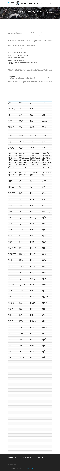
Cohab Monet (43, 150)
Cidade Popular (43, 146)
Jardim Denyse (20, 258)
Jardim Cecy (9, 233)
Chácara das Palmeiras (44, 124)
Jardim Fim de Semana (32, 281)
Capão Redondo (20, 118)
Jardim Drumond (44, 269)
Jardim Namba (20, 354)
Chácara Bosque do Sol (21, 123)
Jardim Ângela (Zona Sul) (21, 203)
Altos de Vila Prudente (44, 105)
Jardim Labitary (32, 318)
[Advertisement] (30, 26)
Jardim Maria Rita (20, 338)
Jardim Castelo (10, 232)
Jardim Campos (20, 228)
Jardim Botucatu (32, 221)
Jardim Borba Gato (10, 221)
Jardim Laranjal (43, 319)
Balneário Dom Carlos (21, 107)
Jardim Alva (20, 197)
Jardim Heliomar (32, 294)
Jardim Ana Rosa (10, 202)
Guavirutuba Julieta (10, 185)
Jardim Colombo (10, 240)
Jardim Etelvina (43, 277)
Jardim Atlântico (10, 209)
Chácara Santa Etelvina (11, 133)
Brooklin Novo (20, 113)
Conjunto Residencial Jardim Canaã (12, 170)
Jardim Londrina (32, 325)
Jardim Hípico (43, 295)
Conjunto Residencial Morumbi (45, 170)
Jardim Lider (9, 324)
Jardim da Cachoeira (21, 246)
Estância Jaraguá (32, 178)
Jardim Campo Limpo (44, 227)
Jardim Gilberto (10, 287)
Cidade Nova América (44, 145)
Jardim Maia (9, 331)
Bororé (9, 112)
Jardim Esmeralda (10, 276)
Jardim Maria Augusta (10, 336)
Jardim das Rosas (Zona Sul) (11, 257)
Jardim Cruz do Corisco (21, 245)
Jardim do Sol (10, 263)
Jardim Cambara (44, 226)
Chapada (20, 138)
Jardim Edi (31, 270)
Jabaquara (20, 190)
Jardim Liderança (21, 324)
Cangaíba (9, 117)
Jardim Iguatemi (20, 300)
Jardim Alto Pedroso (10, 197)
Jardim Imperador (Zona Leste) (45, 300)
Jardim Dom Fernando (44, 263)
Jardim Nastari (43, 354)
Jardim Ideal (9, 300)
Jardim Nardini (31, 354)
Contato (42, 3)
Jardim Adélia (43, 191)
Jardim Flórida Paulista (32, 282)
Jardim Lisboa (20, 325)
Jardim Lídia (31, 324)
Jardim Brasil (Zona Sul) (11, 222)
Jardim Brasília (31, 222)
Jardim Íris (20, 306)
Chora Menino (31, 138)
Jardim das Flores (44, 251)
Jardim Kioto (20, 318)
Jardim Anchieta (32, 202)
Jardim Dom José (10, 264)
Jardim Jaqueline (32, 312)
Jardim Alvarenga (32, 197)
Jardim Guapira (43, 289)
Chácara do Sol (31, 125)
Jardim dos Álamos (21, 265)
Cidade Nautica (10, 145)
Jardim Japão (20, 312)
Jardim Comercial (44, 240)
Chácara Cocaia (43, 123)
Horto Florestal (43, 185)
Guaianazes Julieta (10, 184)
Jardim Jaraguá (43, 312)
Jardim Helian (20, 294)
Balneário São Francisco (44, 107)
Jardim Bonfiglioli (32, 220)
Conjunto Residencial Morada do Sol (34, 170)
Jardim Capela (43, 228)
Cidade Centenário (32, 139)
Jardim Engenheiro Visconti (33, 275)
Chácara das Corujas (32, 124)
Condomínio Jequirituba (33, 151)
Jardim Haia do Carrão (11, 293)
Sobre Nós (35, 3)
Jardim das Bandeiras (32, 250)
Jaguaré (43, 190)
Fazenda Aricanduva (21, 179)
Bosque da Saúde (32, 112)
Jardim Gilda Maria (21, 287)
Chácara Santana (32, 133)
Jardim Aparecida (21, 204)
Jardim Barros (20, 214)
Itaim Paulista (31, 189)
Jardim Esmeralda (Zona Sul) (22, 276)
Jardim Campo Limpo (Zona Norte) (12, 228)
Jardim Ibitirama (10, 299)
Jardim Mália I (20, 331)
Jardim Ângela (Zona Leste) (11, 203)
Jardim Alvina (43, 197)
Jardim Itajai (43, 306)
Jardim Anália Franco (21, 202)
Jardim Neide (43, 355)
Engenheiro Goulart (32, 177)
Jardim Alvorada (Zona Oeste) (33, 198)
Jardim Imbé (31, 300)
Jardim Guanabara (10, 289)
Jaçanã (31, 190)
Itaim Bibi (20, 189)
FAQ (39, 3)
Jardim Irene (9, 306)
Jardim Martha (43, 342)
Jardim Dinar (43, 258)
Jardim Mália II (31, 331)
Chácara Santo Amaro (44, 133)
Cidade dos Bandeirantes (45, 140)
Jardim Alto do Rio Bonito (33, 196)
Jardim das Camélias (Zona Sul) (12, 251)
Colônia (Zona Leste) (10, 151)
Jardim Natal (9, 355)
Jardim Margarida (44, 337)
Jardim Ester (43, 276)
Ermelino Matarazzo (21, 178)
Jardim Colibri (31, 239)
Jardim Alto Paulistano (44, 196)
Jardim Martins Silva (32, 343)
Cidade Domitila (32, 140)
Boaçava (31, 111)
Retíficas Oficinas (25, 3)
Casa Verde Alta (43, 119)
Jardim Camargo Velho (32, 226)
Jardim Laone (20, 319)
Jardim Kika (9, 318)
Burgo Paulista (43, 113)
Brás (42, 112)
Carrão (9, 119)
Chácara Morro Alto (21, 130)
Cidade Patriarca (32, 146)
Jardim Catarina (43, 232)
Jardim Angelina (32, 203)
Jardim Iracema (32, 305)
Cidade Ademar (43, 138)
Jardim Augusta (20, 209)
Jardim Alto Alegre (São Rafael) (12, 196)
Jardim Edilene (43, 270)
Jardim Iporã (9, 305)
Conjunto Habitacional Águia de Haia (46, 152)
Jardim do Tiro (20, 263)
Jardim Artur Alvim (10, 208)
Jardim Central (31, 234)
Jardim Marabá (20, 332)
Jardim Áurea (43, 209)
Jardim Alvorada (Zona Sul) (45, 198)
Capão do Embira (10, 118)
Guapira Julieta (31, 184)
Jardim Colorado (32, 240)
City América (9, 150)
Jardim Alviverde (10, 198)
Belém (9, 111)
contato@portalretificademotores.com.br (15, 462)
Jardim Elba (43, 271)
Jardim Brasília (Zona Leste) (45, 222)
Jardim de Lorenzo (44, 257)
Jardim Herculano (21, 295)
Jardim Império (31, 301)
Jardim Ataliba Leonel (32, 208)
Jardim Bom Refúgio (21, 220)
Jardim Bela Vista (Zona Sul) (45, 215)
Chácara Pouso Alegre (44, 131)
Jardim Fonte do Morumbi (22, 283)
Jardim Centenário (21, 234)
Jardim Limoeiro (10, 325)
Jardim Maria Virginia (44, 338)
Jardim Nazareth (32, 355)
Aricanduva (31, 106)
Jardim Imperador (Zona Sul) (11, 301)
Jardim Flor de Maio (10, 282)
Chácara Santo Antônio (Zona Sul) (22, 134)
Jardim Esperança (32, 276)
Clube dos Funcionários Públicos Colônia (34, 150)
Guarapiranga (43, 184)
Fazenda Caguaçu (32, 179)
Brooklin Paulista (32, 113)
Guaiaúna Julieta (20, 184)
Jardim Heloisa (43, 294)
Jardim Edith (9, 271)
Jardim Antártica (10, 204)
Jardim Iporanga (20, 305)
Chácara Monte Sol (10, 130)
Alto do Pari (31, 105)
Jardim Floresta (20, 282)
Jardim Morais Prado (21, 350)
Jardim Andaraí (43, 202)
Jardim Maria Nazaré (10, 338)
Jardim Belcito (20, 216)
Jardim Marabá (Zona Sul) (33, 332)
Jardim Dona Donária (10, 265)
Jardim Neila (9, 356)
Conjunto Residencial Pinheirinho (34, 171)
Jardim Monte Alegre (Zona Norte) (34, 348)
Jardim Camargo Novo (21, 226)
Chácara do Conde (10, 125)
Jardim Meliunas (32, 344)
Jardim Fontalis (10, 283)
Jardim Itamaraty (20, 307)
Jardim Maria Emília (32, 336)
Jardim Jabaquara (32, 311)
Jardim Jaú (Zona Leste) (32, 313)
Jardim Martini (10, 343)
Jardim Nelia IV (31, 356)
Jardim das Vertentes (21, 257)
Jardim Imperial (20, 301)
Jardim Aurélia (10, 210)
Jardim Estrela (20, 277)
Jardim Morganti (43, 350)
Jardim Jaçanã (43, 311)
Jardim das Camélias (44, 250)
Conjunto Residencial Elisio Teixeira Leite (34, 169)
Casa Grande (20, 119)
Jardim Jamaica (10, 312)
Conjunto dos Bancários (21, 152)
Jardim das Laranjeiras (44, 252)
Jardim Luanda (31, 326)
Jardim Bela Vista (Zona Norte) (33, 215)
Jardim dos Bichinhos (32, 265)
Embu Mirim (9, 177)
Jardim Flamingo (44, 281)
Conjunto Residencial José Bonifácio (23, 170)
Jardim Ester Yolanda (10, 277)
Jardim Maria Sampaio (32, 338)
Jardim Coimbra (20, 239)
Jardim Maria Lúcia (21, 337)
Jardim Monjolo (10, 348)
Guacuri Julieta (43, 183)
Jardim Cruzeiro (32, 245)
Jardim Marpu (20, 342)
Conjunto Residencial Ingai (45, 169)
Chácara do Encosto (21, 125)
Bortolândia (20, 112)
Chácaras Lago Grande (11, 138)
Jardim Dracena (32, 269)
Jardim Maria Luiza (32, 337)
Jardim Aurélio (20, 210)
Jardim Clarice (10, 238)
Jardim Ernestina (44, 275)
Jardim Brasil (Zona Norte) (45, 221)
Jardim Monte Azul (44, 348)
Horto (30, 185)
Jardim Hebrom (32, 293)
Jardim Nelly (43, 356)
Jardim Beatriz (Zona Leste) (22, 215)
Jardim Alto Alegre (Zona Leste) (22, 196)
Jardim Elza (9, 275)
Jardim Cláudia (20, 238)
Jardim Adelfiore (32, 191)
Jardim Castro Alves (21, 232)
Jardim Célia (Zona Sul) (11, 234)
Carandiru (43, 118)
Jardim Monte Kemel (32, 349)
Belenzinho (20, 111)
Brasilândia (9, 113)
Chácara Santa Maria (21, 133)
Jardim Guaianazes (32, 288)
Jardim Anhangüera (44, 203)
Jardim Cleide (31, 238)
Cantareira (31, 117)
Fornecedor (31, 3)
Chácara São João (44, 134)
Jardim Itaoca (31, 307)
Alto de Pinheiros (21, 105)
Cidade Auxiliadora (21, 139)
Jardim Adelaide (20, 191)
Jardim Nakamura (10, 354)
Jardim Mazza (20, 344)
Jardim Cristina (10, 245)
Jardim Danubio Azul (10, 250)
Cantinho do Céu (44, 117)
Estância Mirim (43, 178)
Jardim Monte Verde (44, 349)
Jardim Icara (20, 299)
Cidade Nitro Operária (21, 145)
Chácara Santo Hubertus (33, 134)
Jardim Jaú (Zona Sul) (44, 313)
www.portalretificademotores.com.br (13, 463)
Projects (24, 14)
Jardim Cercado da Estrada (45, 234)
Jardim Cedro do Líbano (21, 233)
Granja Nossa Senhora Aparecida (34, 183)
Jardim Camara (10, 226)
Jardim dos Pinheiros (10, 269)
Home (22, 3)
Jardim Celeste (31, 233)
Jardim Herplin (31, 295)
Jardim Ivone (20, 311)
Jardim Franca (43, 283)
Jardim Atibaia (43, 208)
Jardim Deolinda (32, 258)
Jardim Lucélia (43, 326)
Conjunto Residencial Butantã (22, 169)
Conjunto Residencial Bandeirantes (12, 169)
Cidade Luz (9, 144)
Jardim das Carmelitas (21, 251)
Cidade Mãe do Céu (21, 144)
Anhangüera (20, 106)
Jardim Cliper (9, 239)
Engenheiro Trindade (10, 178)
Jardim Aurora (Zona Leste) (33, 210)
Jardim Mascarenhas (44, 343)
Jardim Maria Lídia (10, 337)
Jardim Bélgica (43, 216)
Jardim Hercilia (10, 295)
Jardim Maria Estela (44, 336)
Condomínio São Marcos (44, 151)
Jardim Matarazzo (10, 344)
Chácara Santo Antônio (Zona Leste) (12, 134)
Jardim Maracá (43, 332)
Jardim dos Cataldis (44, 265)
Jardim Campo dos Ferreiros (22, 227)
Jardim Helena (43, 293)
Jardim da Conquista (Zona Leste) (45, 246)
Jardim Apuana (31, 204)
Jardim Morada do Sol (10, 350)
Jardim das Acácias (21, 250)
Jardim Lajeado (43, 318)
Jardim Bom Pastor (10, 220)
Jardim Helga (9, 294)
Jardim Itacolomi (32, 306)
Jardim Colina (43, 239)
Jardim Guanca (20, 289)
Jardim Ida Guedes (44, 299)
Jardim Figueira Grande (11, 281)
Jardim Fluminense (44, 282)
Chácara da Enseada (21, 124)
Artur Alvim (43, 106)
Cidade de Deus (20, 140)
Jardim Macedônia (21, 330)
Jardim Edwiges (20, 271)
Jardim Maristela (10, 342)
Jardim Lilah (43, 324)
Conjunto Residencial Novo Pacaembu (12, 171)
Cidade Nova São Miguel (21, 146)
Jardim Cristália (43, 244)
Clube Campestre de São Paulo (22, 150)
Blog (37, 3)
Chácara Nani (31, 130)
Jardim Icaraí (31, 299)
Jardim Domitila (20, 264)
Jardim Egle (31, 271)
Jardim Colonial (20, 240)
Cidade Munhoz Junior (44, 144)
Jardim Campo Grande (32, 227)
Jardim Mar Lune (10, 332)
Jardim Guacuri (20, 288)
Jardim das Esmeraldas (32, 251)
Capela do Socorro (32, 118)
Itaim (8, 189)
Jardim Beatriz (10, 215)
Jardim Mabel (10, 330)
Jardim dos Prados (21, 269)
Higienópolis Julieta (21, 185)
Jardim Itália (9, 307)
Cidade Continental (44, 139)
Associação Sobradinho (11, 107)
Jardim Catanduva (32, 232)
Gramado (9, 183)
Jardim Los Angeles (44, 325)
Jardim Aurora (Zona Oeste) (45, 210)
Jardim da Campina (32, 246)
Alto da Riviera (10, 105)
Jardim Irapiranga (44, 305)
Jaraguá (9, 191)
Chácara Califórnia (32, 123)
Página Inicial (20, 14)
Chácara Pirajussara (32, 131)
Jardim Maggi (43, 330)
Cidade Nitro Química (32, 145)
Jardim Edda (20, 270)
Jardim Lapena (31, 319)
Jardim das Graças (21, 252)
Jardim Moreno (31, 350)
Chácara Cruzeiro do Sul (11, 124)
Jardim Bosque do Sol (21, 221)
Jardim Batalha (43, 214)
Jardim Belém (31, 216)
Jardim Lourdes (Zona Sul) (22, 326)
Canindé (20, 117)
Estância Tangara (10, 179)
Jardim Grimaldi (10, 288)
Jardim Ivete (9, 311)
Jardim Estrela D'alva (32, 277)
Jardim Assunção (21, 208)
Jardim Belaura (10, 216)
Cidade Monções (32, 144)
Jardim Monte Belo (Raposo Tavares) (23, 349)
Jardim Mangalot (44, 331)
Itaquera (43, 189)
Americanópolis (10, 106)
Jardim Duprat (10, 270)
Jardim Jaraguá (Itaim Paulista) (11, 313)
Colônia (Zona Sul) (21, 151)
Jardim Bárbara (10, 214)
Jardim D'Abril (10, 246)
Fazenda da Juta (43, 179)
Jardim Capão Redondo (32, 228)
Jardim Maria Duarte (21, 336)
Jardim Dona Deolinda (32, 264)
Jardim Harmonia (21, 293)
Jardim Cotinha (10, 244)
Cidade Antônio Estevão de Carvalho (12, 139)
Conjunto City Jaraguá (10, 152)
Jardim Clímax (43, 238)
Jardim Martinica (20, 343)
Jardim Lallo (9, 319)
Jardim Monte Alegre (21, 348)
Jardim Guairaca (43, 288)
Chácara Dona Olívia (44, 125)
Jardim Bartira (31, 214)
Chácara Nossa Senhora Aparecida (46, 130)
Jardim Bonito (43, 220)
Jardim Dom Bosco (32, 263)
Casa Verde (31, 119)
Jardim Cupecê (43, 245)
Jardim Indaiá (43, 301)
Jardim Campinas (10, 227)
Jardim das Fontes (10, 252)
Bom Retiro (43, 111)
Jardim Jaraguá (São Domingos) (22, 313)
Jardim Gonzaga (43, 287)
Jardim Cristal (31, 244)
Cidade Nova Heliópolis (11, 146)
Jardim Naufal (20, 355)
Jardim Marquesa (32, 342)
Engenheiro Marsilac (44, 177)
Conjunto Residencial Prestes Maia (46, 171)
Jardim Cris (20, 244)
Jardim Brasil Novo (21, 222)
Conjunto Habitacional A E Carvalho (34, 152)
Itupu (9, 190)
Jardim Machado (32, 330)
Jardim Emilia (20, 275)
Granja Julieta (20, 183)
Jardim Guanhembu (32, 289)
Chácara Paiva (20, 131)
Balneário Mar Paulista (32, 107)
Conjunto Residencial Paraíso (22, 171)
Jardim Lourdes (10, 326)
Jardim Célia (43, 233)
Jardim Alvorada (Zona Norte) (22, 198)
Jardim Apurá (43, 204)
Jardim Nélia (20, 356)
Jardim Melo (43, 344)
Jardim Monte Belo (10, 349)
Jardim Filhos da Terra (21, 281)
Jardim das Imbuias (32, 252)
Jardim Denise (10, 258)
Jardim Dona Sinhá (44, 264)
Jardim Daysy (31, 257)
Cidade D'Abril (10, 140)
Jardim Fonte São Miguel (33, 283)
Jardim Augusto (32, 209)
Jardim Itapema (43, 307)
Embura (19, 177)
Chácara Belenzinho (10, 123)
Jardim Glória (31, 287)
